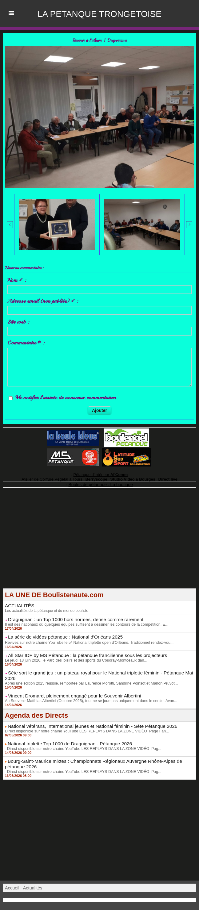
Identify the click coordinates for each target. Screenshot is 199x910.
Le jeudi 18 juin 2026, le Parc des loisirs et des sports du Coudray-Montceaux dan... (73, 655)
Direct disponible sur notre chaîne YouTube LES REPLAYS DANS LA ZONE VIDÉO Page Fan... (84, 718)
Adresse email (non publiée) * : (42, 300)
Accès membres (99, 900)
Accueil (12, 873)
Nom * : (16, 279)
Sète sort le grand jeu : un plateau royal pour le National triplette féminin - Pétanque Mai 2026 (97, 667)
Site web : (18, 320)
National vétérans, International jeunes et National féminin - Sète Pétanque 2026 (84, 713)
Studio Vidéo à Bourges (128, 477)
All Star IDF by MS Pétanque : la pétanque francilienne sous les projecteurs (80, 650)
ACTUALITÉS (18, 602)
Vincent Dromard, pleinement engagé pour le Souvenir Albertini (68, 684)
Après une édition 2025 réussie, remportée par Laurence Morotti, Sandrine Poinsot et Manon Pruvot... (88, 672)
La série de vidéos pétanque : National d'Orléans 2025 (60, 632)
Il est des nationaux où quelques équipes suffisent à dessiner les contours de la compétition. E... (83, 620)
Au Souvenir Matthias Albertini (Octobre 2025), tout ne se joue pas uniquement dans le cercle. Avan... (88, 688)
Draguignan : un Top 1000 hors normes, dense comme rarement (69, 615)
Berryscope (96, 477)
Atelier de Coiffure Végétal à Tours (58, 477)
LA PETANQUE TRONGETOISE (99, 13)
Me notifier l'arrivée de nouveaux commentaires (65, 396)
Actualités (31, 873)
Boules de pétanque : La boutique (100, 481)
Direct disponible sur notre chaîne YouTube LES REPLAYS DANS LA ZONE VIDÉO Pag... (80, 735)
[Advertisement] (99, 542)
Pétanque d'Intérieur (101, 473)
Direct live (158, 477)
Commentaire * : (25, 341)
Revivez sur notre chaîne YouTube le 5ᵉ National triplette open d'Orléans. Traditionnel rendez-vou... (86, 637)
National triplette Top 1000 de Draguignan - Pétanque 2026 (64, 730)
